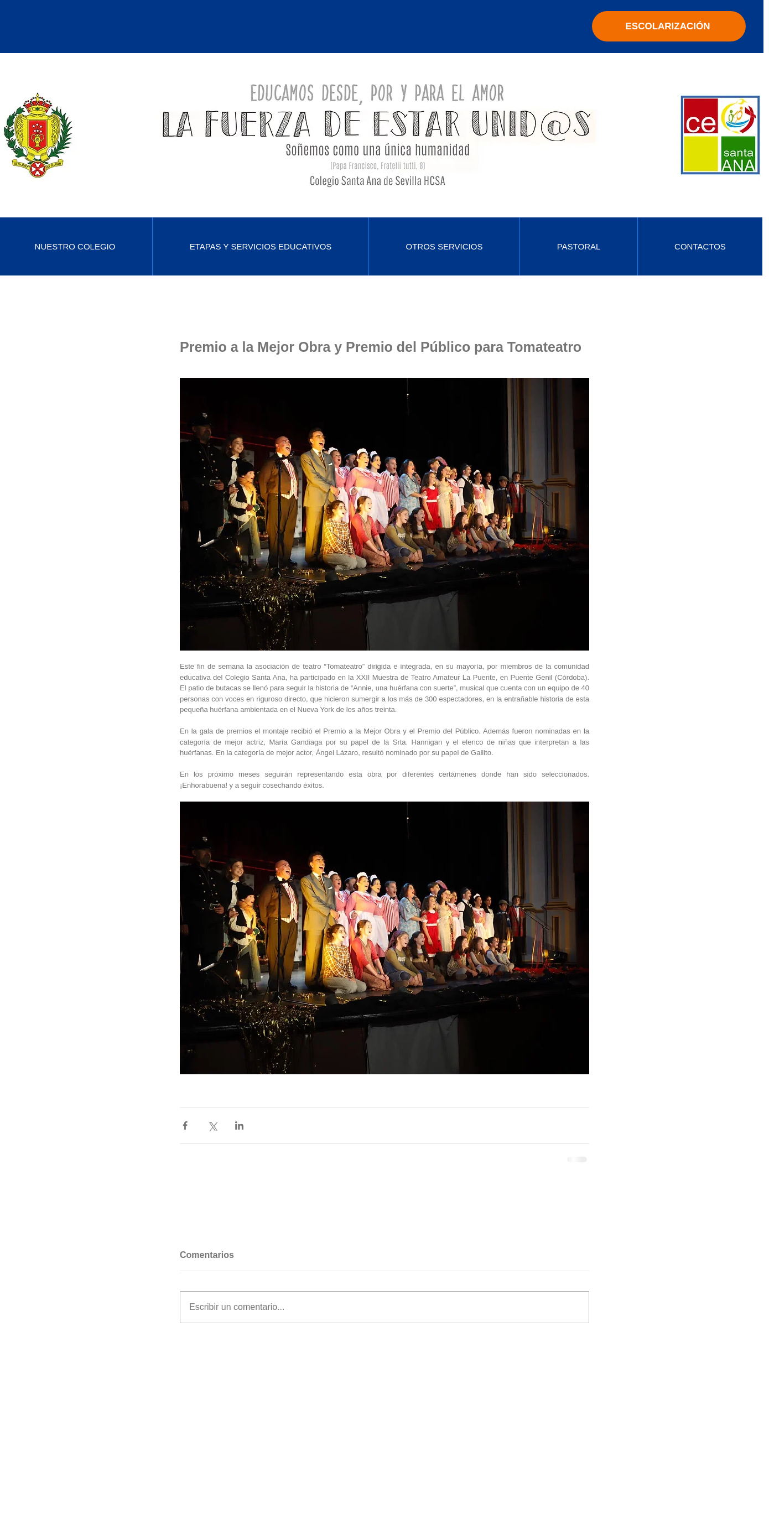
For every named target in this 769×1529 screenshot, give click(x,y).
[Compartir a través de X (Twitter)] (212, 1125)
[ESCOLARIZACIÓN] (669, 26)
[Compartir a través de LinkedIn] (239, 1125)
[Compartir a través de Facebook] (185, 1125)
